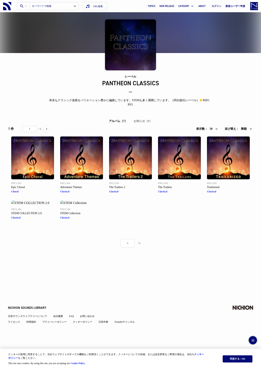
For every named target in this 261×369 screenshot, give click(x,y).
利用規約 (31, 322)
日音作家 (103, 322)
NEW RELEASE (166, 6)
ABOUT (202, 6)
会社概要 (58, 316)
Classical (64, 191)
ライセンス (14, 322)
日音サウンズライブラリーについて (27, 316)
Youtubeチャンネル (125, 322)
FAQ (71, 316)
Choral (15, 191)
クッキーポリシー (83, 322)
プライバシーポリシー (54, 322)
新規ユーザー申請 (235, 6)
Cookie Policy (78, 363)
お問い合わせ (87, 316)
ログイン (216, 6)
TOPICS (151, 6)
